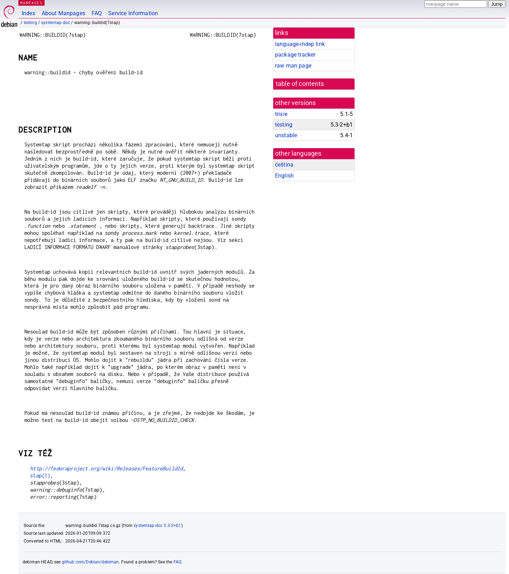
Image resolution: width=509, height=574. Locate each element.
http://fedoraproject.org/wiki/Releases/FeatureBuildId (106, 468)
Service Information (133, 13)
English (284, 175)
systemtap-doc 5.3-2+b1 (157, 525)
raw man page (293, 65)
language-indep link (300, 44)
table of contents (300, 83)
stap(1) (40, 475)
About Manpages (63, 13)
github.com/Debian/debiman (90, 561)
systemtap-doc (55, 22)
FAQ (97, 13)
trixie (281, 114)
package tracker (295, 54)
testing (30, 22)
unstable (286, 135)
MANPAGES (31, 2)
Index (28, 13)
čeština (284, 164)
